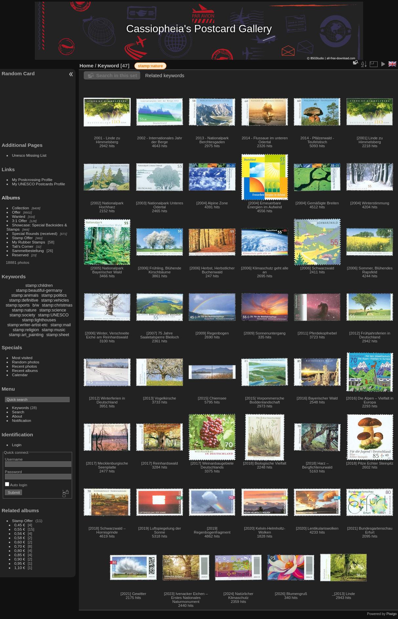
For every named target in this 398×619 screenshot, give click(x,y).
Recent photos (24, 366)
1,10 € (19, 567)
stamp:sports (18, 305)
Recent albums (25, 370)
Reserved (20, 255)
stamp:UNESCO (53, 314)
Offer (16, 212)
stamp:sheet (57, 334)
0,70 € (19, 546)
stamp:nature (24, 310)
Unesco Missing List (29, 155)
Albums (11, 197)
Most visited (22, 357)
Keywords (20, 407)
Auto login (16, 485)
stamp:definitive (23, 300)
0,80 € (19, 550)
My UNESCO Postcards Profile (38, 184)
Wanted (18, 216)
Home (86, 65)
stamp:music (53, 329)
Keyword (108, 65)
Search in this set (116, 75)
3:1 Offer (19, 220)
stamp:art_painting (26, 334)
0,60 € (19, 542)
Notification (21, 420)
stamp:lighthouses (39, 319)
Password (13, 472)
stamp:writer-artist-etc (27, 324)
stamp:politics (54, 295)
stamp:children (39, 285)
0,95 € (19, 563)
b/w (36, 305)
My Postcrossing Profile (32, 179)
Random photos (25, 362)
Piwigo (392, 614)
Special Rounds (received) (34, 233)
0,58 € (19, 538)
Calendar (20, 375)
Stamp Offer (22, 238)
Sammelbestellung (28, 250)
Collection (20, 208)
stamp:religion (26, 329)
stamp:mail (61, 324)
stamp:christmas (57, 305)
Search (18, 412)
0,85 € (19, 555)
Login (17, 445)
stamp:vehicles (55, 300)
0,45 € (19, 525)
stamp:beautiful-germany (39, 290)
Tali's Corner (22, 246)
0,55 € (19, 529)
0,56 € (19, 533)
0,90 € (19, 559)
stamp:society (22, 314)
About (17, 416)
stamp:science (52, 310)
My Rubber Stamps (28, 242)
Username (14, 459)
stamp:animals (25, 295)
